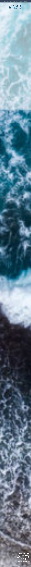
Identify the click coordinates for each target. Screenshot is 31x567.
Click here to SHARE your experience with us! (15, 1)
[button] (2, 7)
